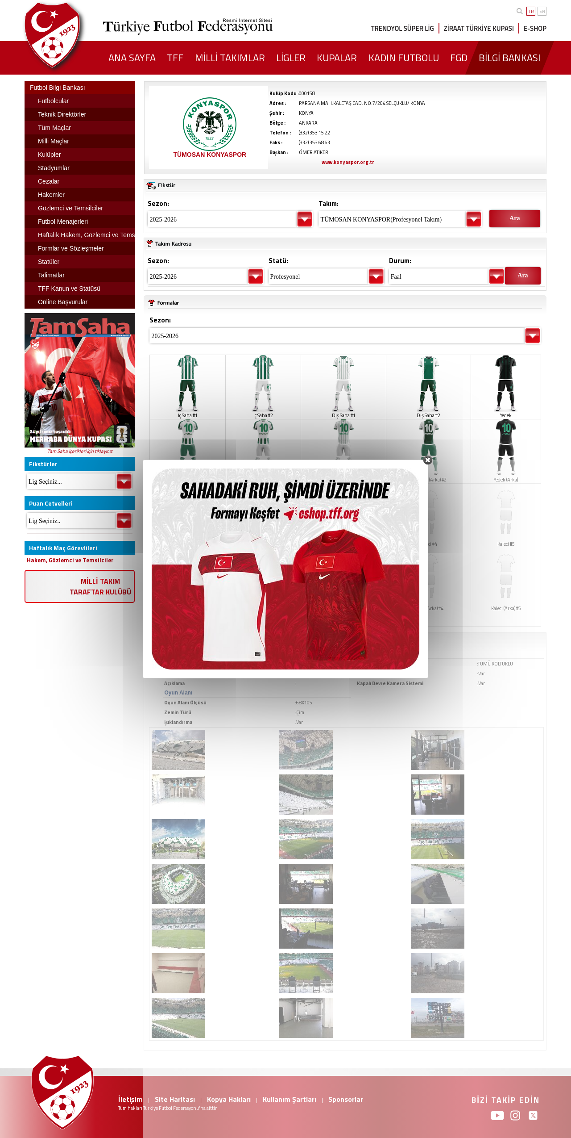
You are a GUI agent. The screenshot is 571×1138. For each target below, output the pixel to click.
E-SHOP (535, 28)
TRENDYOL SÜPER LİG (402, 28)
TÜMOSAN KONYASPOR (210, 154)
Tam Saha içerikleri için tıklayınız (79, 451)
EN (542, 11)
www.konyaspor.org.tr (348, 162)
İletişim (130, 1099)
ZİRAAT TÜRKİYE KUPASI (479, 28)
